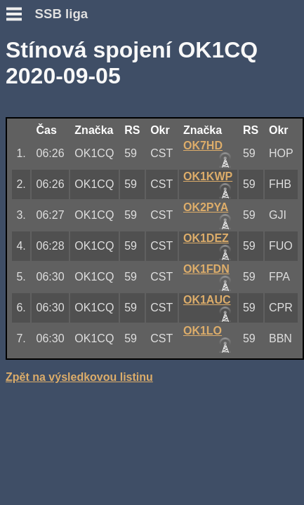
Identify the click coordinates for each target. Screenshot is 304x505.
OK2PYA (205, 207)
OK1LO (202, 331)
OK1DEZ (206, 238)
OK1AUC (207, 300)
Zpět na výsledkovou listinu (79, 377)
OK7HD (203, 146)
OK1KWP (207, 176)
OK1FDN (206, 269)
